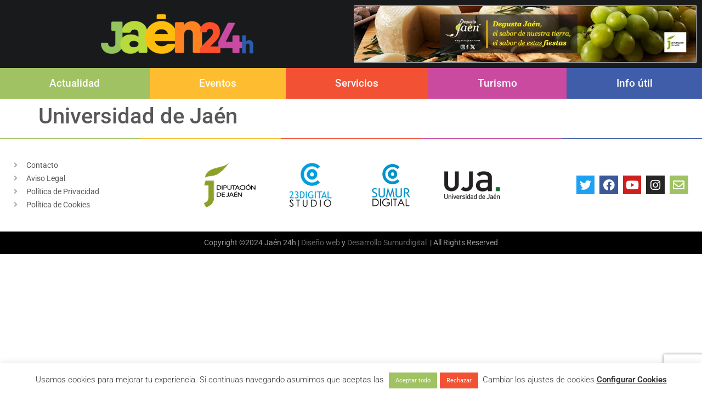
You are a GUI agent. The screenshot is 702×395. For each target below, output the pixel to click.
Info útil (634, 83)
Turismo (497, 83)
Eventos (217, 83)
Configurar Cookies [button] (632, 380)
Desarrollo (364, 242)
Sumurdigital (405, 242)
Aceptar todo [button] (413, 380)
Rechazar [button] (459, 380)
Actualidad (74, 83)
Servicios (356, 83)
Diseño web (320, 242)
